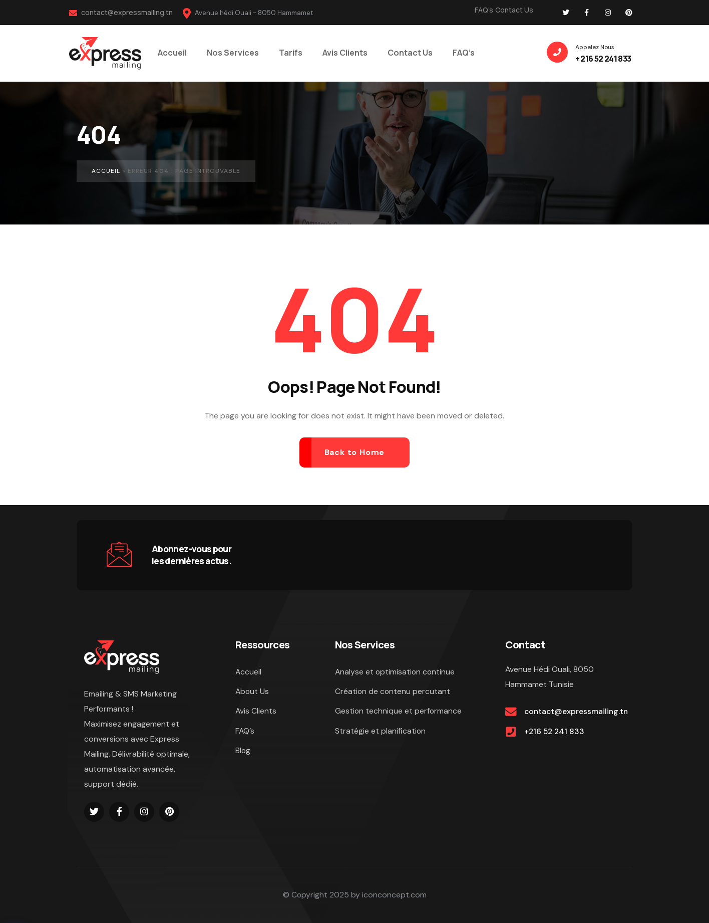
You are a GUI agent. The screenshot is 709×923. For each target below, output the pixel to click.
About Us (252, 692)
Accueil (106, 171)
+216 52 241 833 (555, 733)
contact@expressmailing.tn (121, 12)
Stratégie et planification (380, 732)
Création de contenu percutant (393, 692)
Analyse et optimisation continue (396, 672)
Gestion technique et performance (399, 712)
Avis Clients (256, 712)
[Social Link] (566, 13)
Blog (243, 752)
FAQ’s (484, 10)
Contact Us (514, 10)
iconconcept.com (394, 895)
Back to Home (354, 452)
